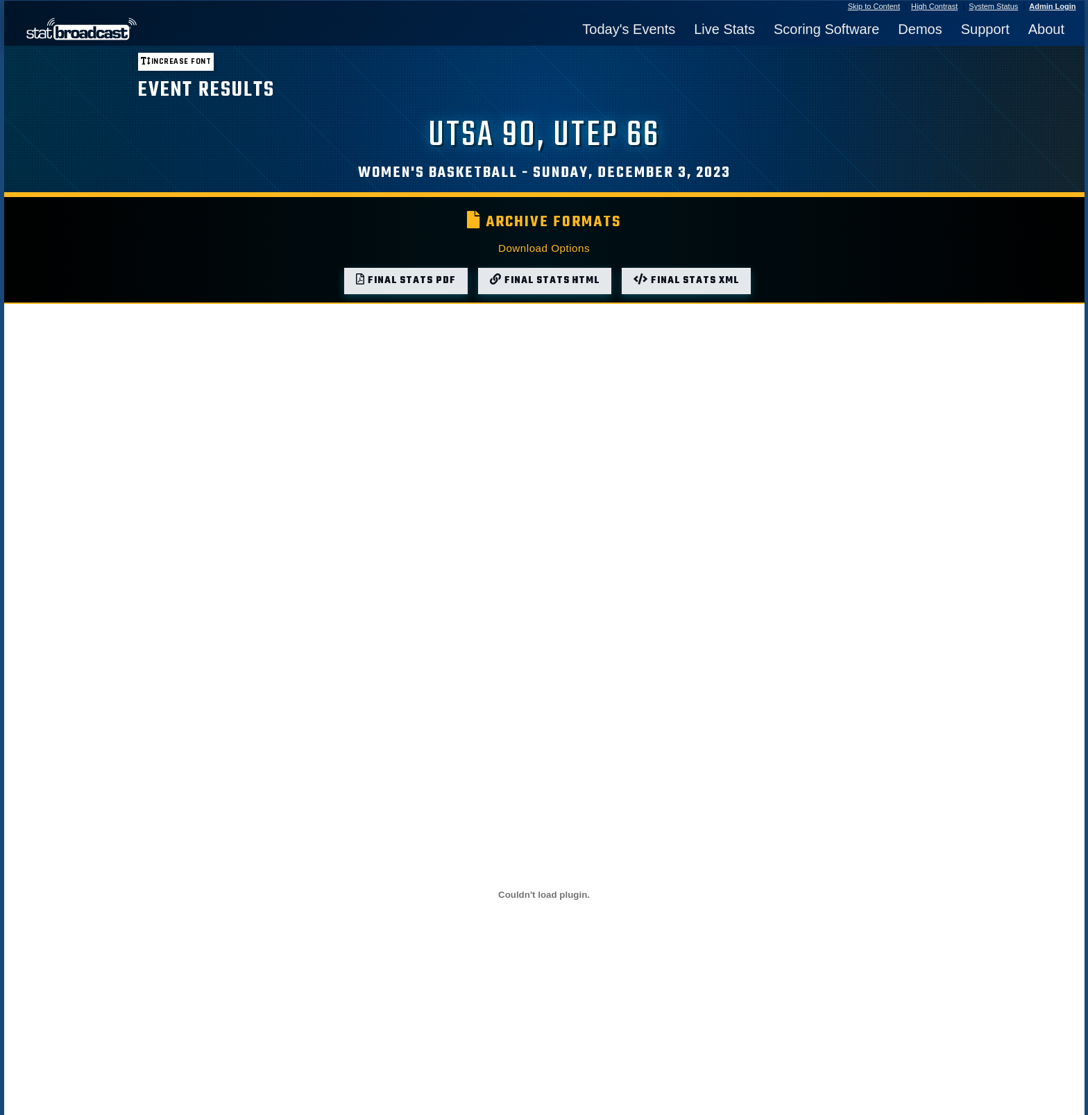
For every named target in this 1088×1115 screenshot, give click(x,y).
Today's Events (628, 29)
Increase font (176, 61)
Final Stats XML (686, 281)
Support (985, 29)
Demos (920, 29)
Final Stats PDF (406, 281)
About (1046, 29)
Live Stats (724, 29)
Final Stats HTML (545, 281)
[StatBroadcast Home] (147, 29)
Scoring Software (826, 29)
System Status (993, 6)
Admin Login (1052, 6)
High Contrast (934, 6)
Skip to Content (874, 6)
